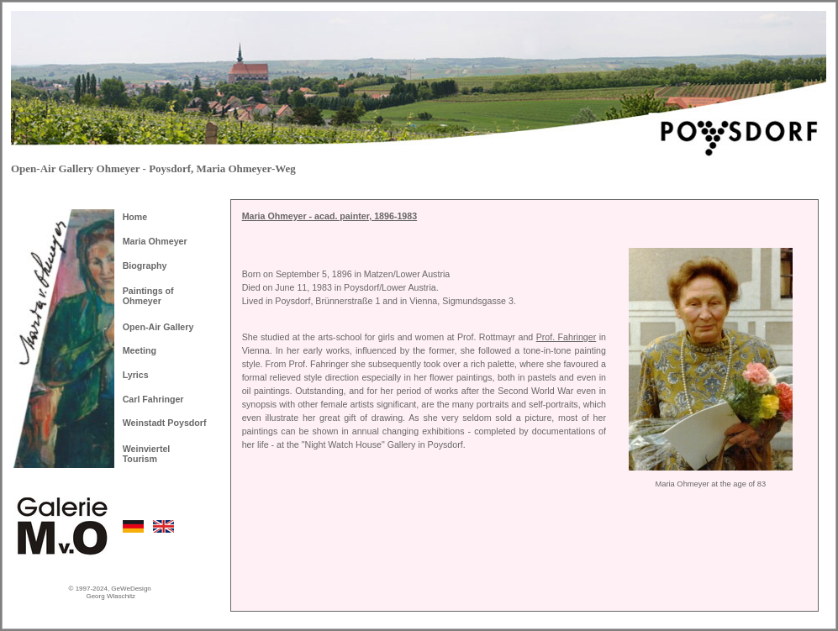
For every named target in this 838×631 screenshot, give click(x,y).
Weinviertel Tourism (147, 454)
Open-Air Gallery (158, 327)
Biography (145, 265)
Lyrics (136, 375)
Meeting (139, 350)
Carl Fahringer (153, 399)
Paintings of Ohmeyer (148, 296)
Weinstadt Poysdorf (165, 423)
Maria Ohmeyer (155, 241)
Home (135, 217)
